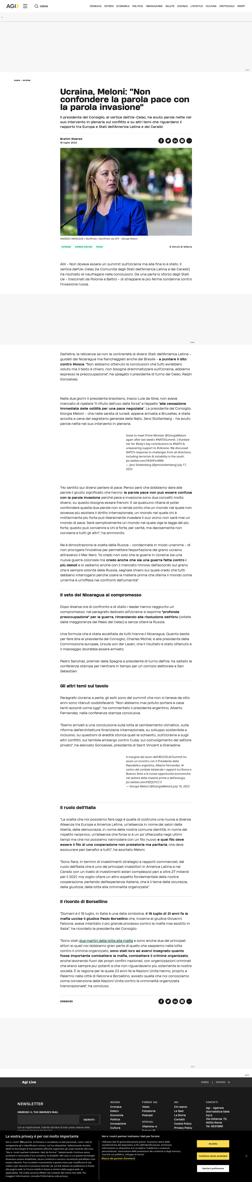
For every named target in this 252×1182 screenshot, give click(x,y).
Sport (241, 6)
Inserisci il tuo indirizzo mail (38, 1112)
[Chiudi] (246, 1156)
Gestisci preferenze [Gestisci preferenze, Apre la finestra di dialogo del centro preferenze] (213, 1168)
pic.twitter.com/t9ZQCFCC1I (144, 782)
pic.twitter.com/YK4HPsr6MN (145, 461)
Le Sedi (179, 1111)
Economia (123, 6)
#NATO (177, 444)
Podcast (147, 1115)
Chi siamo (180, 1106)
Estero (109, 6)
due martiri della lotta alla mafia (106, 941)
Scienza (182, 6)
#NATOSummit (165, 440)
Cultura (211, 6)
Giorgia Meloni (83, 247)
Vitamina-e (149, 1126)
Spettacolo (226, 6)
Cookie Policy (182, 1123)
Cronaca (96, 6)
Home (17, 80)
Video (145, 1106)
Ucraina (66, 247)
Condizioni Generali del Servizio (35, 1130)
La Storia (180, 1115)
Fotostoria (148, 1111)
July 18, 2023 (181, 786)
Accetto (213, 1143)
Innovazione (154, 6)
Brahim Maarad (71, 139)
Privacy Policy (183, 1127)
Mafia (99, 247)
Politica (137, 6)
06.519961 (217, 1126)
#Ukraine (163, 448)
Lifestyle (197, 6)
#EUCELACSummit (171, 757)
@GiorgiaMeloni (175, 435)
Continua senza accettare (213, 1155)
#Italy (139, 444)
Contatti (179, 1119)
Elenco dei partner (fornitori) (118, 1158)
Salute (170, 6)
